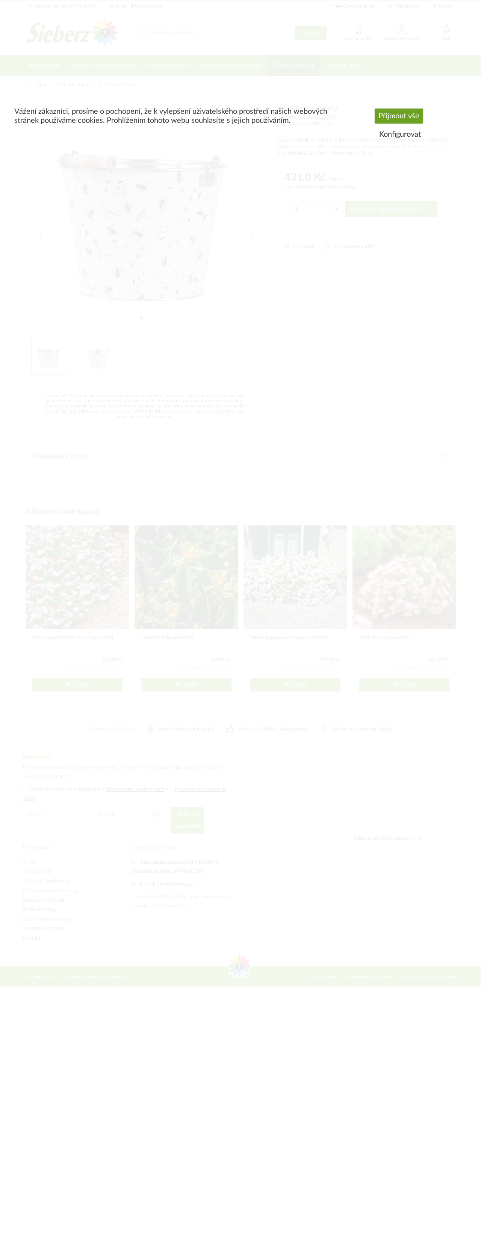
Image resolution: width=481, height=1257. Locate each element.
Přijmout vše (398, 116)
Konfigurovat (400, 134)
